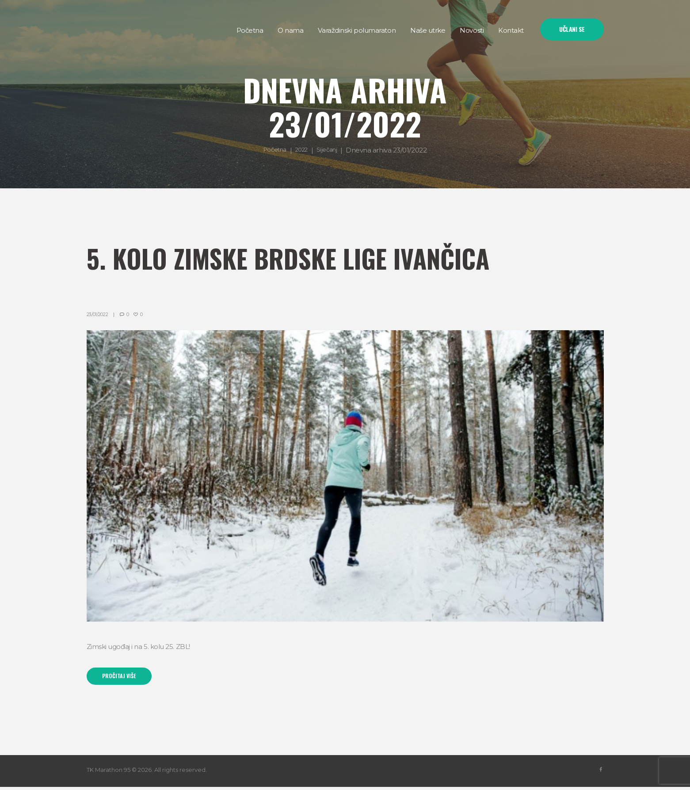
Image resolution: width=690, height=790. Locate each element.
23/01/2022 (100, 314)
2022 (302, 150)
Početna (272, 150)
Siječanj (330, 150)
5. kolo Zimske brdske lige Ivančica (334, 256)
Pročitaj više (123, 678)
